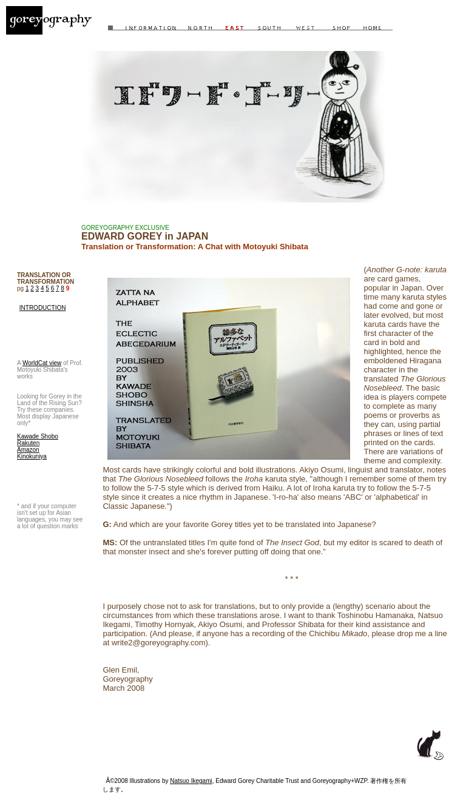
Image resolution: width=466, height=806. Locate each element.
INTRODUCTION (42, 307)
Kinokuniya (32, 456)
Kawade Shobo (37, 436)
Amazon (28, 449)
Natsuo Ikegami (191, 780)
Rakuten (28, 443)
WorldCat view (41, 363)
